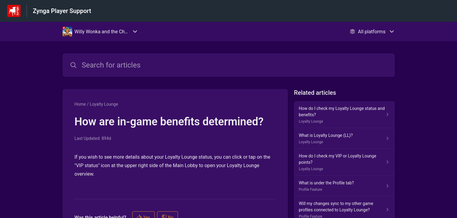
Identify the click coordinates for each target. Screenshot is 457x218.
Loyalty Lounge (104, 104)
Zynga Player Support (62, 11)
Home (80, 104)
